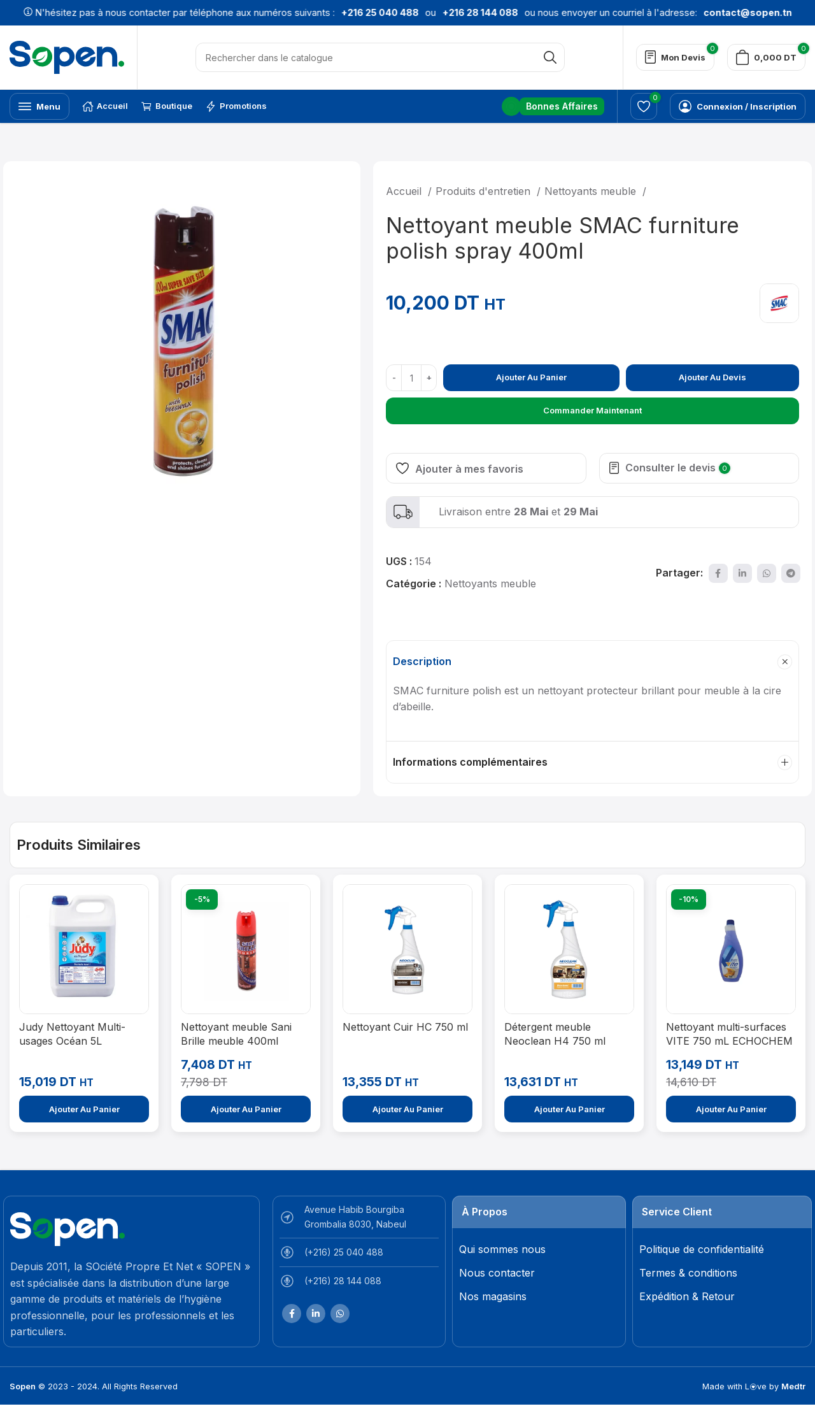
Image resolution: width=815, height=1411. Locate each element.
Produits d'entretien (485, 191)
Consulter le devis (677, 467)
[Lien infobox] (553, 106)
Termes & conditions (688, 1272)
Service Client (677, 1211)
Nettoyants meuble (591, 191)
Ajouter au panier (531, 377)
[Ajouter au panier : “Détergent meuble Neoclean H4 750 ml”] (569, 1109)
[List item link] (359, 1255)
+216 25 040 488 (351, 12)
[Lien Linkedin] (742, 573)
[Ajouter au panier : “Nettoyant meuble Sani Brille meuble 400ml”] (246, 1109)
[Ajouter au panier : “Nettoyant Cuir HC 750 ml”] (407, 1109)
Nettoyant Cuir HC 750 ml (405, 1027)
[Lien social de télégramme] (790, 573)
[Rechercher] (380, 57)
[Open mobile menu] (39, 106)
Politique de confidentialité (701, 1249)
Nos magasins (493, 1296)
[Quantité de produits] (411, 377)
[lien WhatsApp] (766, 573)
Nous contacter (497, 1272)
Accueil (405, 191)
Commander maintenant (592, 410)
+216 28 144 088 (452, 12)
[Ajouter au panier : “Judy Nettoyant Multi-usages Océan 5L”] (84, 1109)
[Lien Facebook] (718, 573)
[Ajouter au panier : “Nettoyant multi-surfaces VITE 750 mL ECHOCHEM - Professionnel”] (731, 1109)
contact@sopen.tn (719, 12)
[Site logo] (67, 56)
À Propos (484, 1211)
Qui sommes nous (502, 1249)
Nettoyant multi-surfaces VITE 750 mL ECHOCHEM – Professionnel (729, 1041)
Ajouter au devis (712, 377)
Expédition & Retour (687, 1296)
